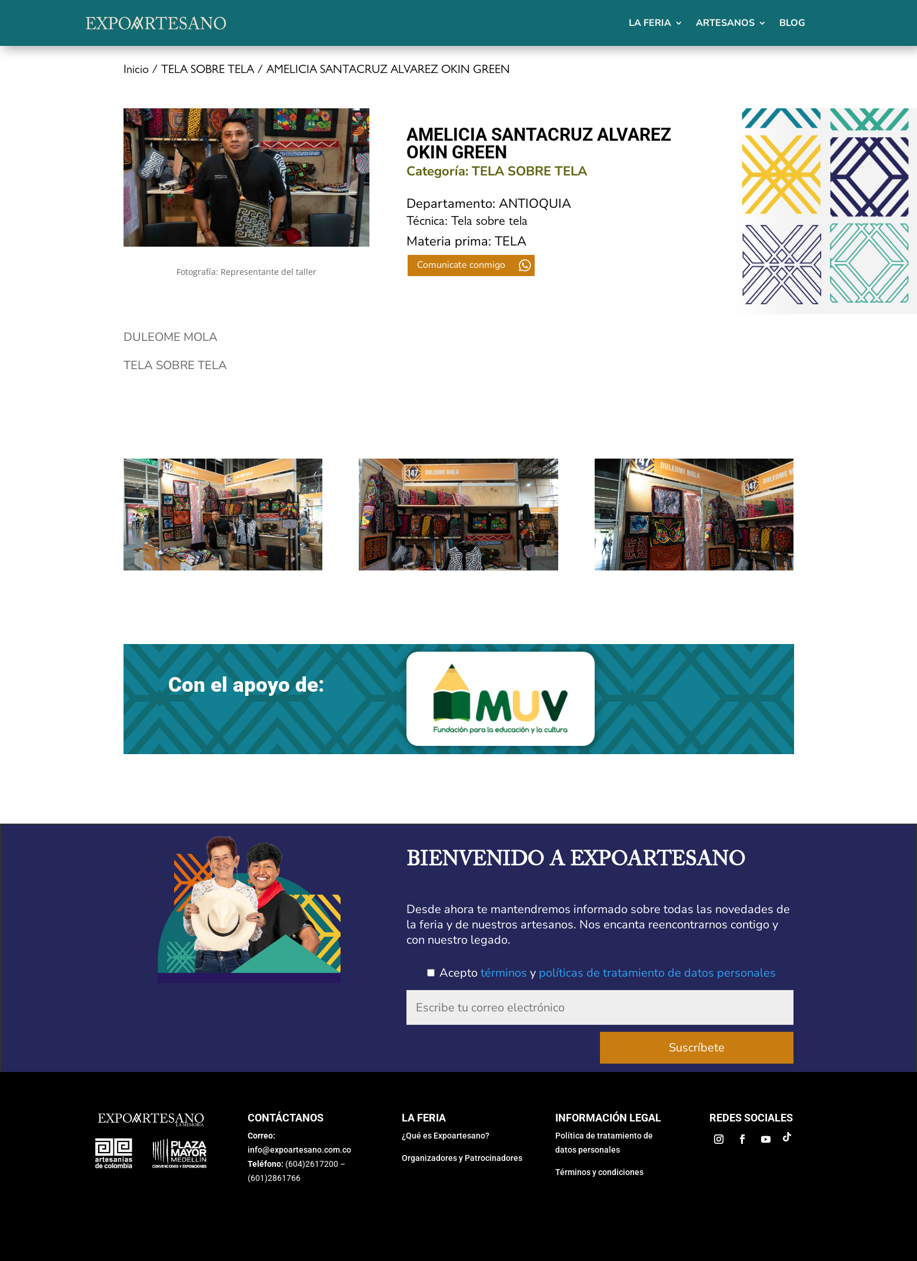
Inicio (136, 71)
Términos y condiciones (599, 1172)
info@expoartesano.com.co (299, 1149)
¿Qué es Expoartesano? (445, 1135)
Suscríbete (697, 1046)
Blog (792, 22)
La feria (650, 22)
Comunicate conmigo (461, 264)
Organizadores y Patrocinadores (462, 1158)
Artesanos (725, 22)
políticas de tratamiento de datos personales (657, 973)
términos (504, 973)
